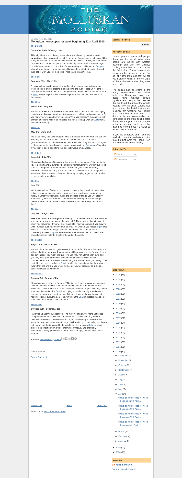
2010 (118, 351)
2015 (118, 327)
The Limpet (36, 102)
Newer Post (36, 405)
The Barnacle (37, 46)
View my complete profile (124, 469)
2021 (118, 299)
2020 (118, 303)
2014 (118, 332)
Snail (58, 291)
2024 (118, 284)
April (120, 394)
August (122, 374)
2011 (118, 347)
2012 (118, 342)
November (123, 360)
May (120, 389)
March (121, 431)
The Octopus (37, 273)
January (122, 441)
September (123, 370)
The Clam (35, 127)
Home (69, 405)
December (123, 355)
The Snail (35, 77)
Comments (120, 159)
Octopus (99, 66)
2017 (118, 318)
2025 (118, 279)
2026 (118, 274)
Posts (118, 154)
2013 (118, 337)
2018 (118, 313)
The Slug (35, 181)
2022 (118, 294)
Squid (35, 94)
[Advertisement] (55, 381)
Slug (63, 263)
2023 (118, 289)
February (123, 436)
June (121, 384)
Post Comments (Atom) (55, 411)
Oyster (96, 120)
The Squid (36, 153)
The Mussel (36, 304)
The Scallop (36, 240)
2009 (118, 447)
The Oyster (36, 209)
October (122, 365)
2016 (118, 323)
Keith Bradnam (124, 465)
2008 (118, 452)
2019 (118, 308)
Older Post (102, 405)
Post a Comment (39, 357)
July (120, 379)
